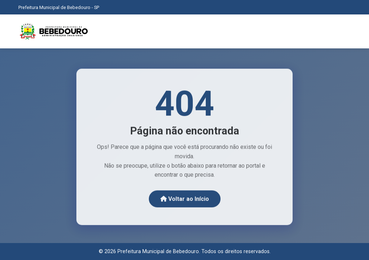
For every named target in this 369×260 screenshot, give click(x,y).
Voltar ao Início (184, 199)
